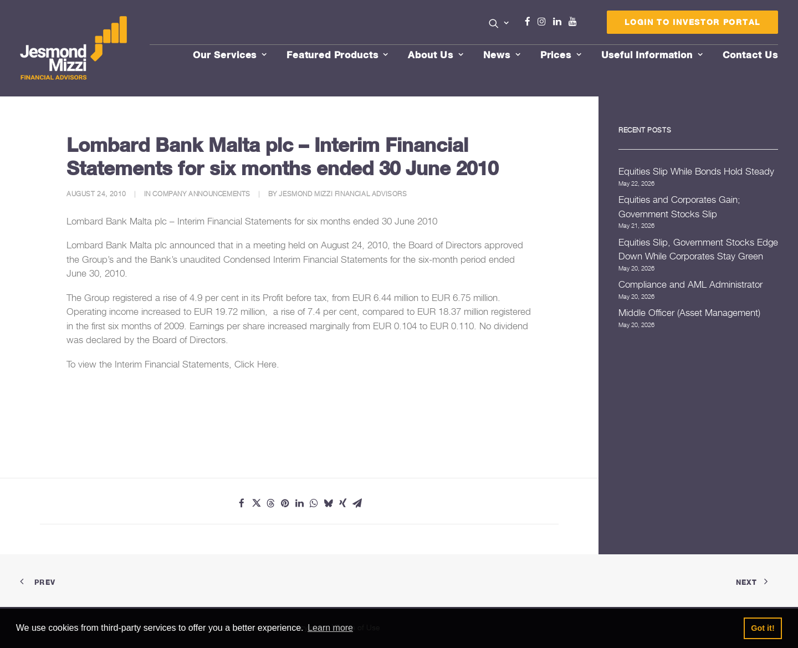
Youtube (575, 22)
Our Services (230, 54)
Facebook (532, 22)
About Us (436, 54)
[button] (499, 23)
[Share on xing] (342, 503)
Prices (561, 54)
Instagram (544, 22)
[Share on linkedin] (299, 503)
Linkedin (559, 22)
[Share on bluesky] (328, 503)
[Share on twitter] (256, 503)
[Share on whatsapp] (313, 503)
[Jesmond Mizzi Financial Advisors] (74, 48)
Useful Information (652, 54)
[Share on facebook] (241, 503)
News (502, 54)
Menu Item (586, 24)
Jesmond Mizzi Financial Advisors (343, 194)
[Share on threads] (270, 503)
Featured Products (337, 54)
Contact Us (751, 54)
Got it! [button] (762, 628)
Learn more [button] (330, 627)
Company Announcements (201, 194)
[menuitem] (499, 24)
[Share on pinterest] (284, 503)
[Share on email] (357, 503)
